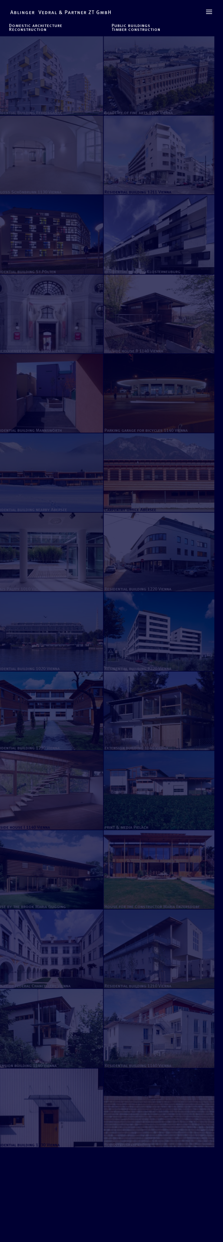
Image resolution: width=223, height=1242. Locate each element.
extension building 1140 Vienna (134, 748)
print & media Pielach (124, 827)
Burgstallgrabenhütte (125, 1145)
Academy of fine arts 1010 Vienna (136, 112)
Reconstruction (28, 29)
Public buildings (131, 25)
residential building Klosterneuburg (140, 271)
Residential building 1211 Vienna (135, 192)
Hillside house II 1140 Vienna (131, 351)
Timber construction (136, 29)
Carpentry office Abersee (128, 509)
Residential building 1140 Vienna (135, 1065)
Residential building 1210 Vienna (135, 986)
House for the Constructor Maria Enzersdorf (149, 906)
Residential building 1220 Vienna (135, 589)
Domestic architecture (35, 25)
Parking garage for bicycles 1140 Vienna (143, 430)
